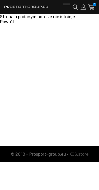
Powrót (7, 21)
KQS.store (78, 154)
